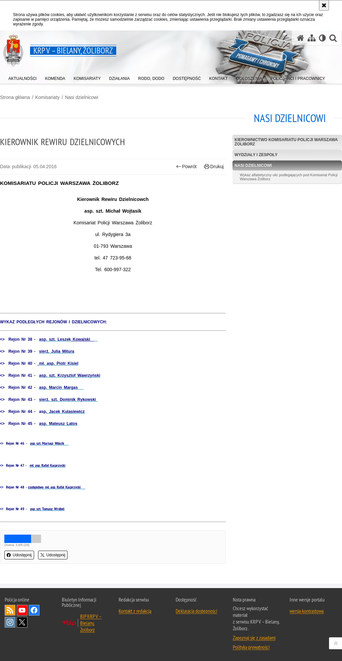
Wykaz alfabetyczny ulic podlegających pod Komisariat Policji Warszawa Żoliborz (289, 177)
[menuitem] (22, 77)
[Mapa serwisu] (312, 38)
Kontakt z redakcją (135, 611)
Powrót (186, 167)
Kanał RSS (10, 610)
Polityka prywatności (251, 647)
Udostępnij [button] (19, 555)
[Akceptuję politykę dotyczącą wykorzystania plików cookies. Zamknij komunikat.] (324, 5)
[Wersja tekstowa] (322, 38)
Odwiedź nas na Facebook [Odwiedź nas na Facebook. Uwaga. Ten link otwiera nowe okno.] (34, 610)
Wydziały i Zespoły (255, 154)
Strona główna (15, 97)
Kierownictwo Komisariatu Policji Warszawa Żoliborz (286, 141)
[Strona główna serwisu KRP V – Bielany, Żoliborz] (300, 38)
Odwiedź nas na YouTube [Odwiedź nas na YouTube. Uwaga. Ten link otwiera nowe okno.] (22, 610)
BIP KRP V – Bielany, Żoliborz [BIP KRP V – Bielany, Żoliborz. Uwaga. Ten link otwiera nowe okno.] (91, 623)
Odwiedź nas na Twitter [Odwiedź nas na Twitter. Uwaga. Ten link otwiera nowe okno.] (22, 622)
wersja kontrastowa (307, 611)
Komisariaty (47, 97)
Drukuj (214, 167)
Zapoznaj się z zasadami (254, 637)
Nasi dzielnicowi (81, 97)
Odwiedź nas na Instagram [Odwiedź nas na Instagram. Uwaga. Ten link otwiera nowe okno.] (10, 622)
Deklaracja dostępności (196, 611)
